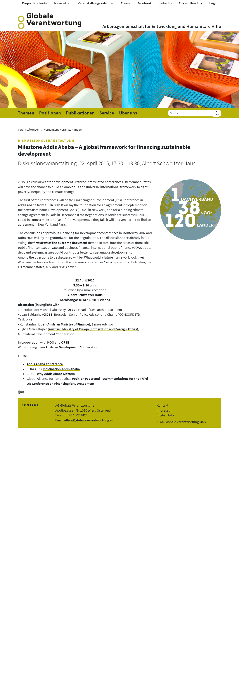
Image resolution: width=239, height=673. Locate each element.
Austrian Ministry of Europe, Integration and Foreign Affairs (93, 329)
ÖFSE (72, 309)
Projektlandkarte (34, 3)
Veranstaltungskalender (96, 3)
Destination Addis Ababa (61, 369)
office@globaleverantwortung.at (88, 420)
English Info (165, 415)
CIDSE (47, 314)
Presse (125, 3)
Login (213, 3)
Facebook (144, 3)
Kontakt (162, 405)
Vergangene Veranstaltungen (63, 129)
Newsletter (62, 3)
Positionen (50, 113)
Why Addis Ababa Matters (55, 373)
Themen (26, 113)
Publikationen (80, 113)
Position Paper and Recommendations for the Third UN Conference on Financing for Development (87, 380)
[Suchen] (217, 113)
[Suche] (190, 113)
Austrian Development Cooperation (71, 347)
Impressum (165, 410)
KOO (51, 342)
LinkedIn (165, 3)
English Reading (190, 3)
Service (106, 113)
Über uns (128, 113)
